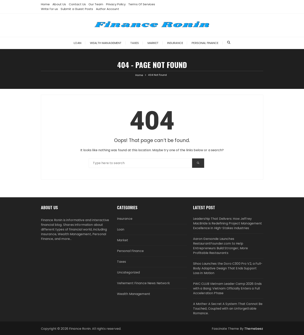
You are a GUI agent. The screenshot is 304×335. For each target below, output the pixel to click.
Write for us (49, 9)
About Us (59, 4)
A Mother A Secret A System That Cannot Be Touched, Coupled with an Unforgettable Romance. (228, 308)
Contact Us (77, 4)
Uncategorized (128, 272)
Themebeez (253, 328)
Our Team (96, 4)
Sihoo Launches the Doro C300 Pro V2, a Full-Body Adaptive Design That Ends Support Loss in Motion (228, 268)
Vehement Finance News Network (143, 283)
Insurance (175, 43)
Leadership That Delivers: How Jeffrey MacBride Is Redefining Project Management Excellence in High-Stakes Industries (227, 223)
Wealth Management (106, 43)
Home (45, 4)
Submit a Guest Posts (77, 9)
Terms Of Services (141, 4)
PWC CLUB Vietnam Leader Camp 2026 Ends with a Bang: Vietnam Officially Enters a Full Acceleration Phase (227, 288)
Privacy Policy (116, 4)
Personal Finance (205, 43)
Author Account (107, 9)
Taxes (134, 43)
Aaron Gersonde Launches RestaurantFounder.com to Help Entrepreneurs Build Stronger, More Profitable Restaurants (220, 246)
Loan (77, 43)
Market (153, 43)
